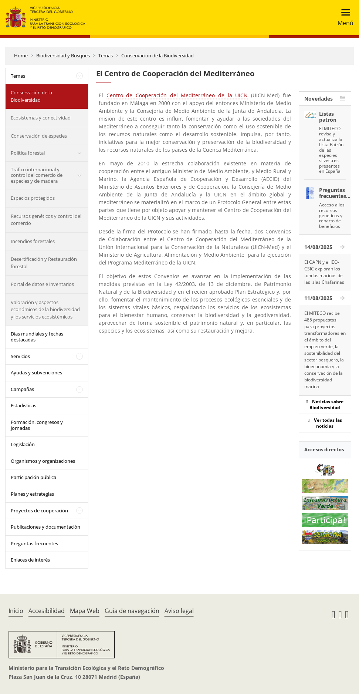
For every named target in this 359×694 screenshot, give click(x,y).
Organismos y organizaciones (43, 461)
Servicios (20, 356)
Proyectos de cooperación (39, 510)
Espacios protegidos (33, 198)
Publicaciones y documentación (45, 526)
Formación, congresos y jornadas (37, 425)
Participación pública (33, 477)
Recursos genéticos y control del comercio (46, 220)
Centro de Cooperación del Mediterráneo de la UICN (177, 95)
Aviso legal (179, 611)
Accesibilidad (46, 611)
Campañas (22, 389)
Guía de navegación (132, 611)
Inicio (16, 611)
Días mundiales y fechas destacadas (37, 336)
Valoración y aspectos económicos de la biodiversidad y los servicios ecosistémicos (45, 309)
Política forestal (28, 152)
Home (21, 55)
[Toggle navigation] (343, 17)
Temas (105, 55)
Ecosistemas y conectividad (41, 117)
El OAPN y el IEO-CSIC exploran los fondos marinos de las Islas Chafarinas (324, 272)
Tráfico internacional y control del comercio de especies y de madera (36, 175)
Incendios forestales (33, 241)
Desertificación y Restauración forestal (44, 263)
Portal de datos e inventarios (42, 284)
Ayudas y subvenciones (36, 372)
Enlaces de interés (30, 559)
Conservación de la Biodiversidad (157, 55)
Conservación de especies (39, 135)
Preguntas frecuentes (34, 543)
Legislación (23, 444)
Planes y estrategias (32, 494)
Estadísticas (23, 405)
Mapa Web (84, 611)
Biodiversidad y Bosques (63, 55)
